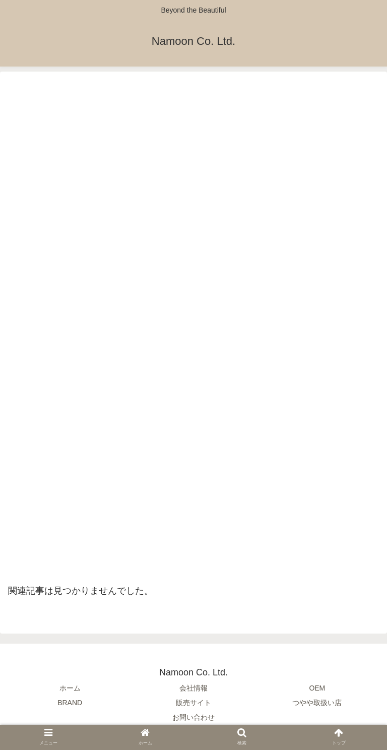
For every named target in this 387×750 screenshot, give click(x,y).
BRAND (69, 703)
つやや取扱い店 (317, 703)
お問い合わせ (193, 717)
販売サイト (193, 703)
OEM (317, 688)
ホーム (70, 688)
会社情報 (193, 688)
